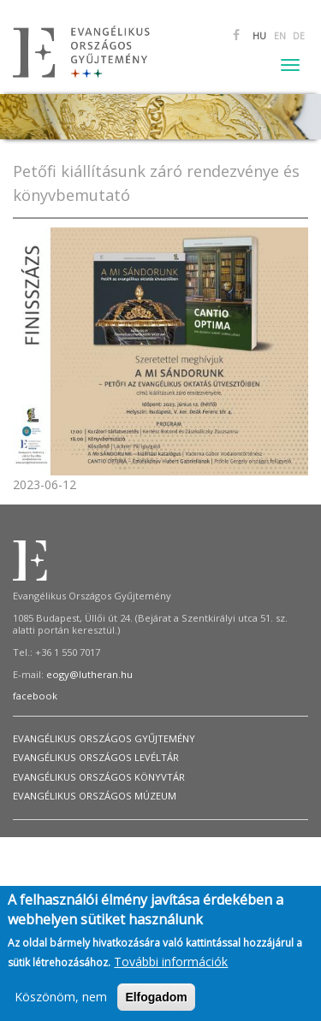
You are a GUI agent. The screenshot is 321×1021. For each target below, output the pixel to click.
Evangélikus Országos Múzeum (94, 795)
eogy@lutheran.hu (89, 674)
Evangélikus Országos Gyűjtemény (104, 738)
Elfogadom (156, 1000)
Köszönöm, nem (61, 1000)
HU (259, 36)
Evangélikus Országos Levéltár (96, 757)
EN (280, 36)
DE (299, 36)
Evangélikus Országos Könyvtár (99, 776)
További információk (171, 965)
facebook (35, 695)
